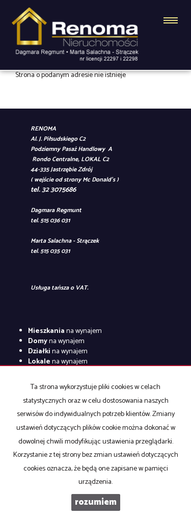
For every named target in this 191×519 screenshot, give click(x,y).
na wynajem (65, 331)
